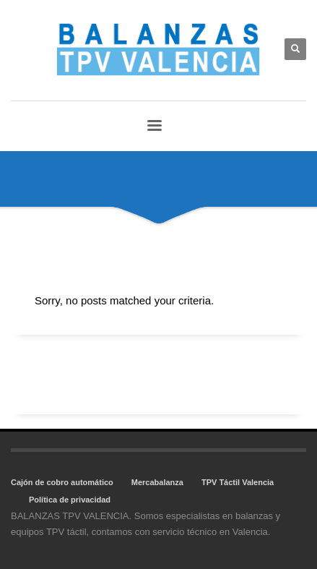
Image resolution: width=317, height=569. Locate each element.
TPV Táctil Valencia (237, 482)
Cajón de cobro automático (62, 482)
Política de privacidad (69, 499)
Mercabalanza (157, 482)
